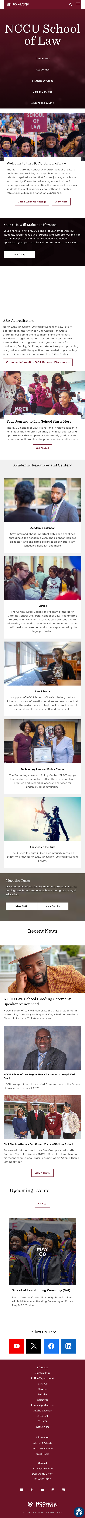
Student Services (42, 80)
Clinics (42, 605)
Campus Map (42, 1372)
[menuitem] (22, 1490)
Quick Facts (42, 1454)
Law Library (42, 691)
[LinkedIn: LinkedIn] (68, 1346)
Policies (42, 1394)
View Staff (21, 906)
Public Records (42, 1410)
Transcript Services (42, 1405)
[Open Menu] (77, 4)
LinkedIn (62, 1489)
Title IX (42, 1421)
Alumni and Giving (42, 102)
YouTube (42, 1489)
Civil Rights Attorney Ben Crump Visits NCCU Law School (38, 1144)
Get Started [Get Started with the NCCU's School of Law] (42, 448)
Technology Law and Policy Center (42, 769)
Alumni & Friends (42, 1443)
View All (42, 1204)
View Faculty (53, 906)
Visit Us (42, 1383)
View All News (42, 1173)
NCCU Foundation (43, 1448)
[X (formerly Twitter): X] (33, 1346)
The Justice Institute (42, 847)
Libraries (42, 1367)
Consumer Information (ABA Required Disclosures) (37, 362)
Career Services (42, 91)
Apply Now (42, 1426)
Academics (43, 69)
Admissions (42, 58)
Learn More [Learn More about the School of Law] (63, 202)
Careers (42, 1389)
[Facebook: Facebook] (51, 1346)
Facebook (21, 1489)
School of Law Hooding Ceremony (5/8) (41, 1290)
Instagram (52, 1489)
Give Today (19, 254)
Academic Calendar (42, 528)
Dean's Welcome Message (32, 202)
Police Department (42, 1378)
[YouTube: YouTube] (16, 1346)
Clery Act (42, 1416)
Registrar (42, 1399)
